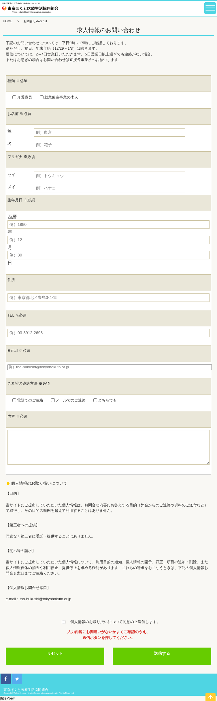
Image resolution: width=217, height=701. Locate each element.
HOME (7, 21)
